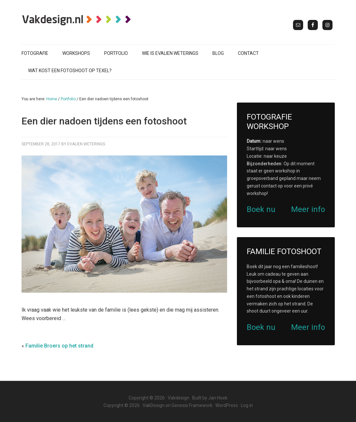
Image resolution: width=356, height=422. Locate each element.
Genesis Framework (192, 405)
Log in (247, 405)
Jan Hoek (217, 397)
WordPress (226, 405)
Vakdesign (178, 397)
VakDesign (153, 405)
